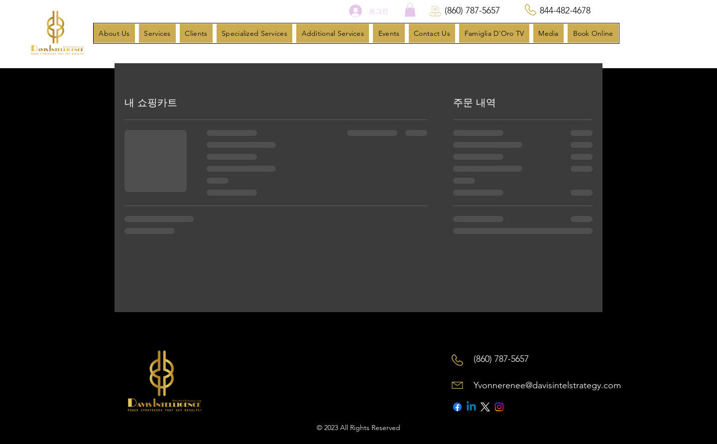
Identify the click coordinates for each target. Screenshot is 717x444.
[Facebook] (457, 407)
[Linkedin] (471, 407)
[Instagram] (499, 407)
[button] (410, 9)
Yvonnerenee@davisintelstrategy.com (547, 385)
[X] (485, 407)
